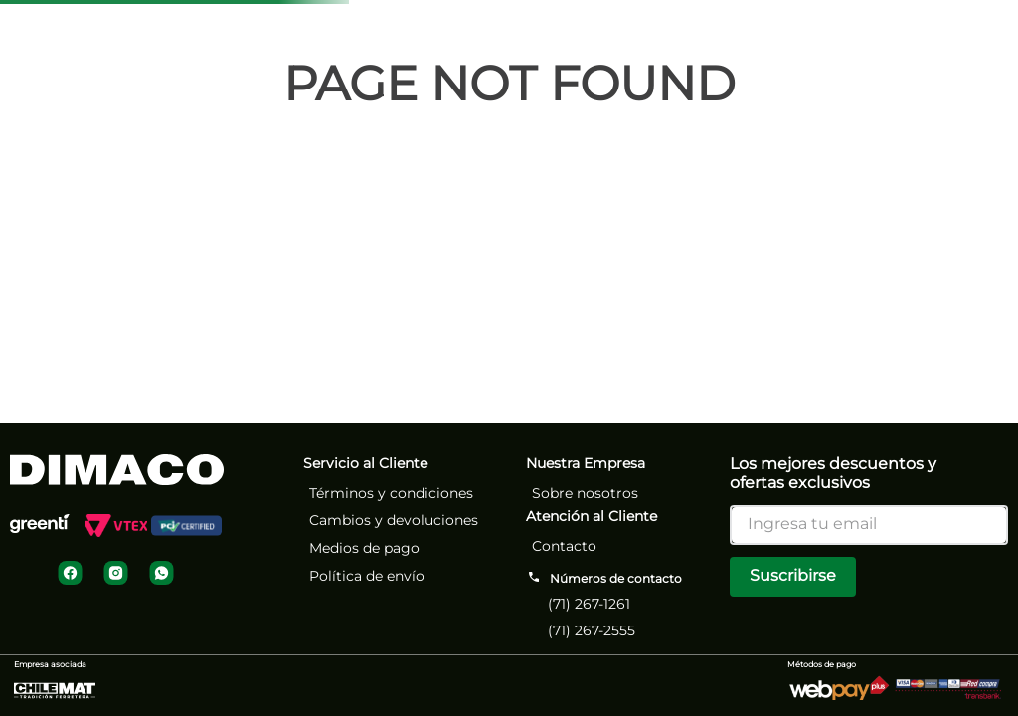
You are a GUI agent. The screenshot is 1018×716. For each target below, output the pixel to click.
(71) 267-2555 (591, 630)
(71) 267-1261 (589, 604)
